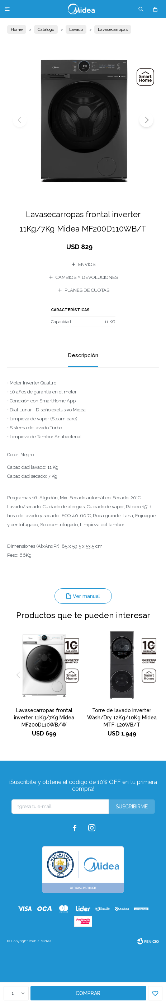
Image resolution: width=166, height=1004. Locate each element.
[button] (146, 120)
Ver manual (86, 596)
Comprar (88, 993)
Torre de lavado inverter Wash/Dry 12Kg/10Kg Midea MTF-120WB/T (122, 718)
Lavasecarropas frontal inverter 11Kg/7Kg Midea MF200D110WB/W (44, 718)
